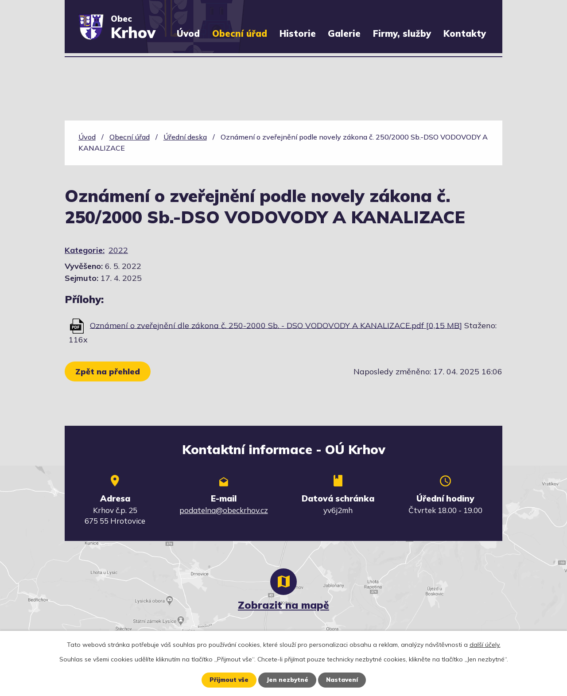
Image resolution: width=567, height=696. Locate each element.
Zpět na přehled (109, 371)
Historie (298, 33)
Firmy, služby (402, 33)
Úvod (188, 33)
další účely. (485, 644)
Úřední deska (185, 136)
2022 (118, 250)
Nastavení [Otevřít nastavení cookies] (343, 680)
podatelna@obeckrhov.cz (223, 510)
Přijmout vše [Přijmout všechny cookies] (227, 680)
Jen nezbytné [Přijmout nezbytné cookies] (286, 680)
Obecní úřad (239, 33)
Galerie (344, 33)
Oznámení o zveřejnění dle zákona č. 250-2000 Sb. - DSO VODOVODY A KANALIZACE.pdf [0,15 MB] (276, 325)
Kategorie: (85, 250)
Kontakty (464, 33)
